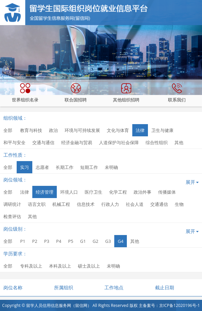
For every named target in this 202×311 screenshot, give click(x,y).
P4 (58, 241)
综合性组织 (157, 142)
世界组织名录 (25, 93)
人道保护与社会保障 (119, 142)
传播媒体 (167, 192)
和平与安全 (14, 142)
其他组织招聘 (126, 93)
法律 (140, 130)
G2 (95, 241)
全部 (7, 130)
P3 (46, 241)
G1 (83, 241)
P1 (22, 241)
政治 (53, 130)
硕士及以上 (89, 266)
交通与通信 (43, 142)
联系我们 (177, 93)
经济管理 (44, 192)
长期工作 (64, 167)
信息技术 (86, 204)
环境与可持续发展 (82, 130)
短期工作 (89, 167)
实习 (24, 167)
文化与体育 (118, 130)
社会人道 (135, 204)
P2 (34, 241)
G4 (120, 241)
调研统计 (12, 204)
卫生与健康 (162, 130)
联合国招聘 (76, 93)
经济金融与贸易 (76, 142)
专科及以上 (31, 266)
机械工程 (61, 204)
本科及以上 (60, 266)
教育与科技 (31, 130)
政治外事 (142, 192)
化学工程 (118, 192)
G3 (108, 241)
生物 (179, 204)
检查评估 (12, 216)
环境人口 (69, 192)
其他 (178, 142)
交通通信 (159, 204)
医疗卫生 (93, 192)
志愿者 (42, 167)
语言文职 (37, 204)
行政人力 (110, 204)
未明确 (111, 167)
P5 (70, 241)
